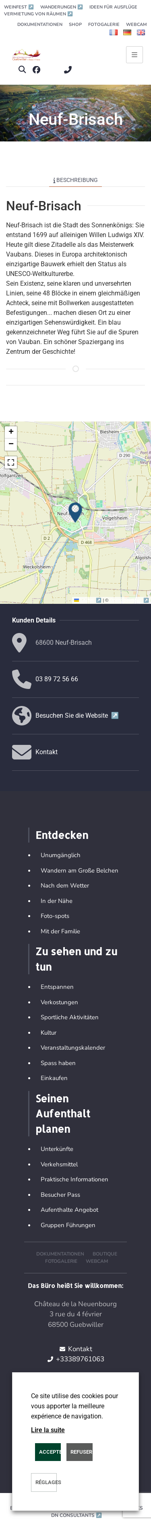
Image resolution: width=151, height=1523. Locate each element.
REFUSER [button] (81, 1452)
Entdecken (61, 834)
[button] (22, 70)
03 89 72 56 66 (56, 679)
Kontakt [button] (46, 752)
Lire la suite (48, 1430)
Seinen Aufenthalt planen (62, 1113)
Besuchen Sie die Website (77, 715)
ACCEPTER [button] (50, 1452)
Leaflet (88, 600)
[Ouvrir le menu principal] (134, 54)
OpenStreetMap (129, 600)
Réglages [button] (46, 1482)
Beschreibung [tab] (75, 180)
